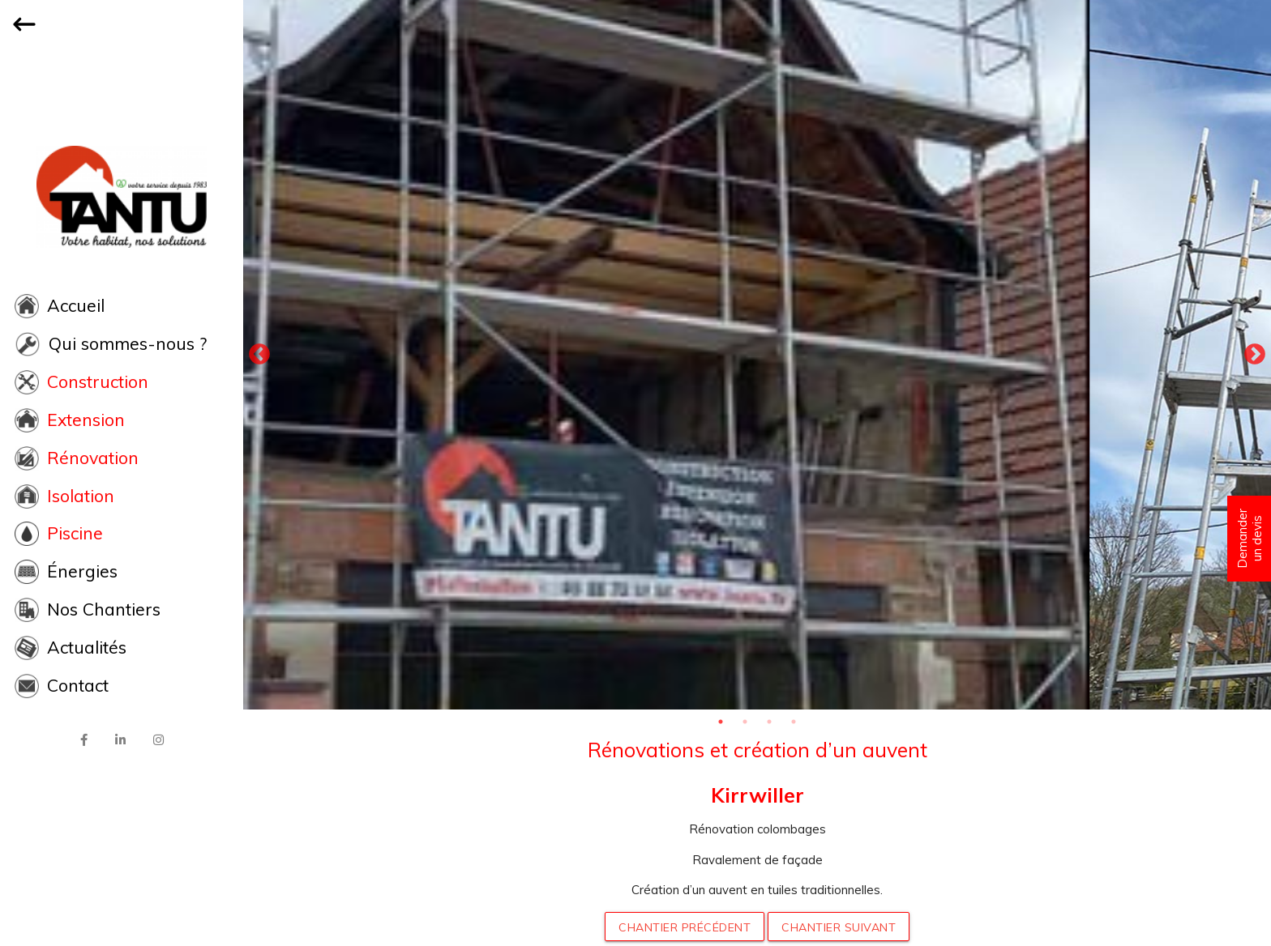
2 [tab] (745, 722)
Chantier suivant (838, 927)
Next (1255, 355)
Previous (259, 355)
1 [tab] (721, 722)
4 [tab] (793, 722)
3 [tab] (769, 722)
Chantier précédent (684, 927)
